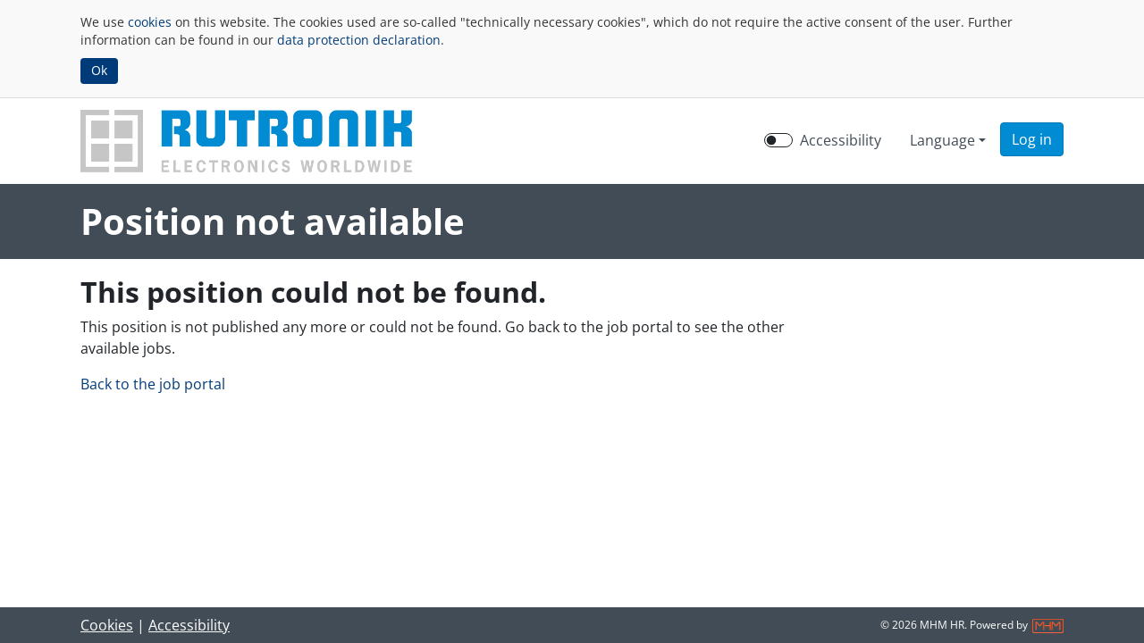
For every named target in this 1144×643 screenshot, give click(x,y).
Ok (99, 70)
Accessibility (189, 625)
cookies (150, 21)
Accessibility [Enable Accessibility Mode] (840, 140)
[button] (1032, 139)
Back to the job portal (152, 384)
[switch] (778, 140)
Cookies (106, 625)
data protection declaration (359, 39)
